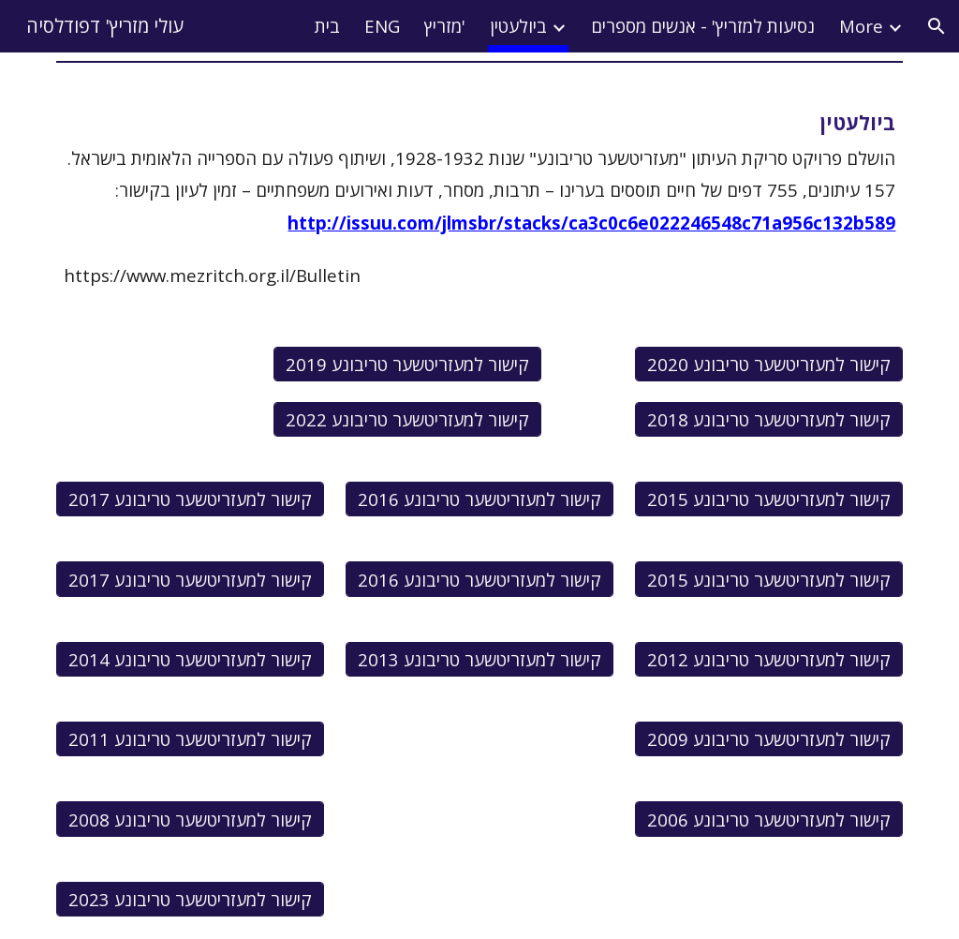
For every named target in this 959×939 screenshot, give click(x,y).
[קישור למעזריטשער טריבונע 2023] (190, 899)
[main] (480, 170)
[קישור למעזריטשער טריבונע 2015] (769, 499)
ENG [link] (382, 25)
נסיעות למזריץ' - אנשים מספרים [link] (703, 25)
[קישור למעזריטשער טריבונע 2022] (407, 419)
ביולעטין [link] (518, 25)
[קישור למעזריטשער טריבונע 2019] (407, 364)
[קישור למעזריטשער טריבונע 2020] (769, 364)
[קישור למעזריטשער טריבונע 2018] (769, 419)
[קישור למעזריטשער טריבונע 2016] (479, 499)
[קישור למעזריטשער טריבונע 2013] (479, 659)
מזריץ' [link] (444, 25)
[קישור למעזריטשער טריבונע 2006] (769, 819)
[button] (936, 26)
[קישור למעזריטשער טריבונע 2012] (769, 659)
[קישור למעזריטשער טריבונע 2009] (769, 739)
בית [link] (327, 25)
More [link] (861, 25)
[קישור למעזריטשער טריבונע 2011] (190, 739)
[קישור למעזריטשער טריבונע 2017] (190, 499)
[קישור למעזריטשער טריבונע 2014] (190, 659)
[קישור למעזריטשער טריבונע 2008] (190, 819)
